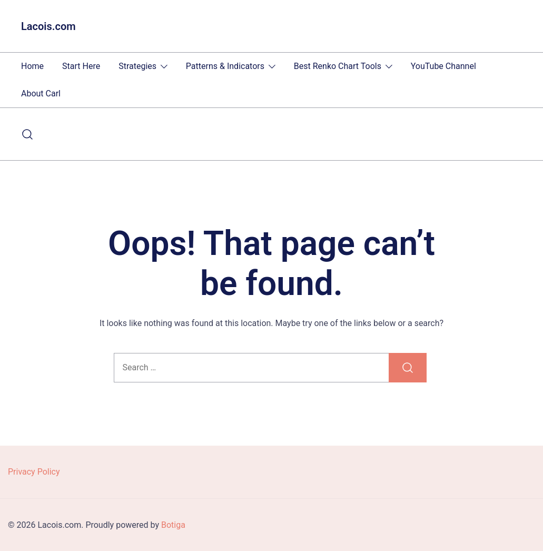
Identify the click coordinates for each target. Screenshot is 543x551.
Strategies (137, 66)
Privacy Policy (34, 472)
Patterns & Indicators (225, 66)
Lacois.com (48, 26)
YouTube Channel (443, 66)
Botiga (173, 525)
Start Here (81, 66)
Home (32, 66)
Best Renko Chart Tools (337, 66)
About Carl (41, 93)
